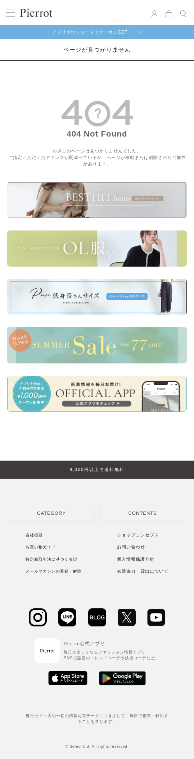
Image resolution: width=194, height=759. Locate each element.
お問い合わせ (131, 546)
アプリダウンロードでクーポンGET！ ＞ (97, 32)
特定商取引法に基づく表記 (51, 559)
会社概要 (34, 535)
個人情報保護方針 (135, 559)
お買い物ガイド (41, 547)
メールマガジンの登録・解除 (54, 571)
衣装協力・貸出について (142, 571)
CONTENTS (142, 513)
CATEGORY (51, 513)
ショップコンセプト (138, 535)
